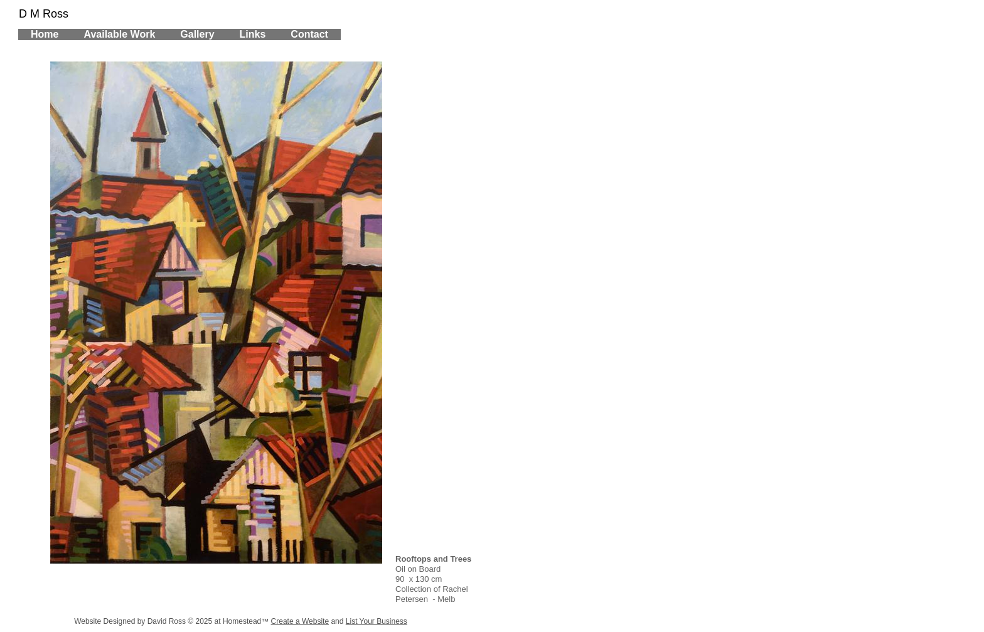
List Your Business (376, 621)
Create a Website (300, 621)
